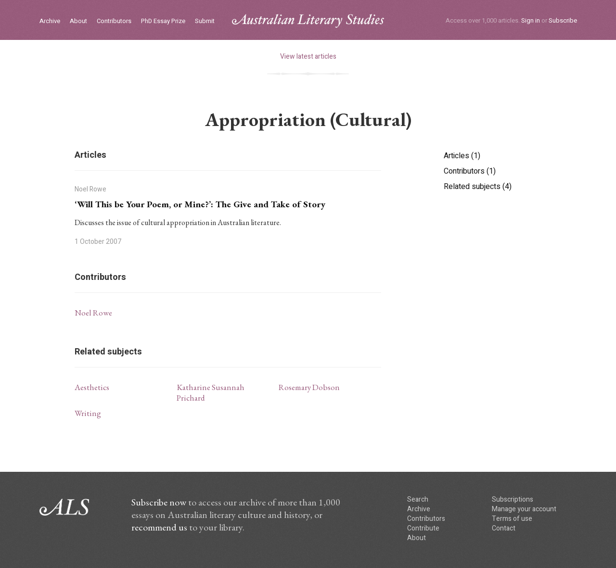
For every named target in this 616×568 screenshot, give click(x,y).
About (78, 21)
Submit (205, 21)
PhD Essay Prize (163, 21)
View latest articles (308, 56)
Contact (503, 528)
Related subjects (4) (478, 186)
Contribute (423, 528)
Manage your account (524, 509)
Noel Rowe (93, 312)
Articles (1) (462, 156)
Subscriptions (512, 499)
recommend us (159, 527)
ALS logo (308, 21)
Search (417, 499)
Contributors (114, 21)
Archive (49, 21)
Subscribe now (158, 502)
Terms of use (512, 519)
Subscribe (563, 20)
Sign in (530, 20)
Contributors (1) (470, 171)
